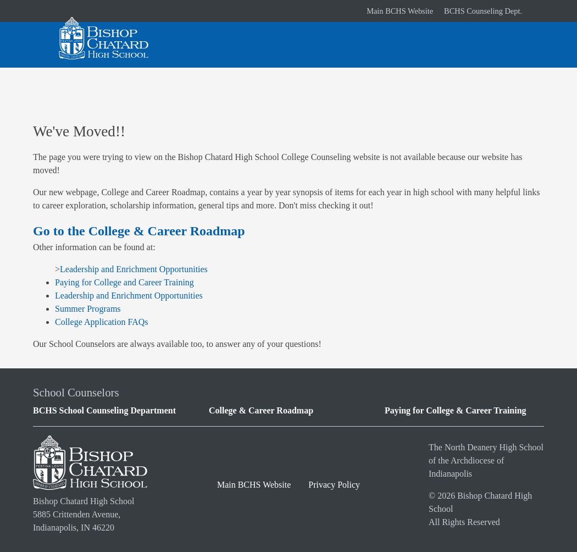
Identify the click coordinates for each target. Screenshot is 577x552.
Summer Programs (88, 308)
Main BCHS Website (400, 11)
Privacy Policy (334, 484)
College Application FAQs (101, 322)
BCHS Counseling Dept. (483, 11)
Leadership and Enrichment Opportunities (134, 269)
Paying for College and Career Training (124, 282)
